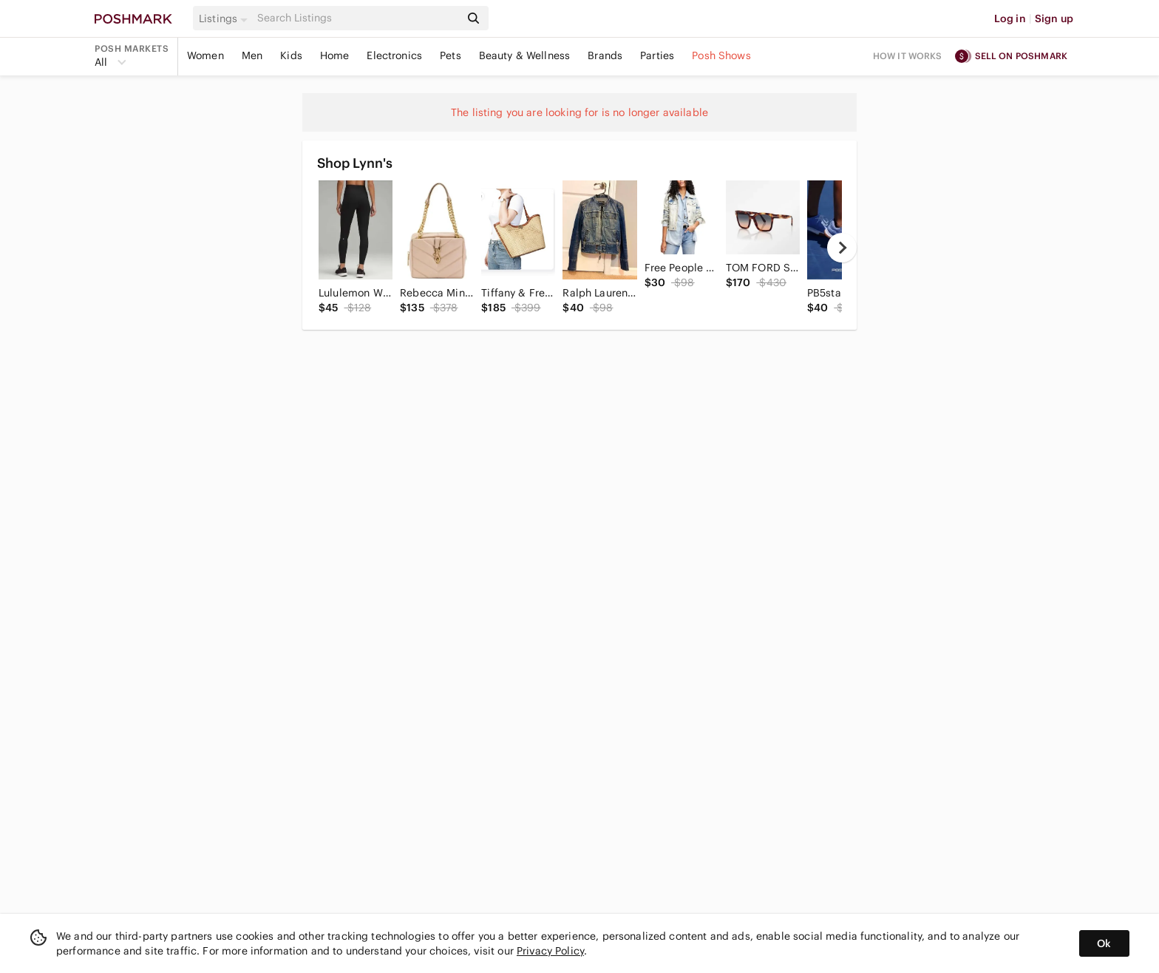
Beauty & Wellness (525, 55)
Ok (1104, 943)
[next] (842, 247)
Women (205, 55)
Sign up (1054, 18)
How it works (907, 55)
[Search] (357, 18)
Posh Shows (721, 55)
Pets (450, 55)
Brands (605, 55)
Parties (657, 55)
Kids (291, 55)
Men (252, 55)
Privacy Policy (550, 950)
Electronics (394, 55)
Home (335, 55)
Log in (1010, 18)
